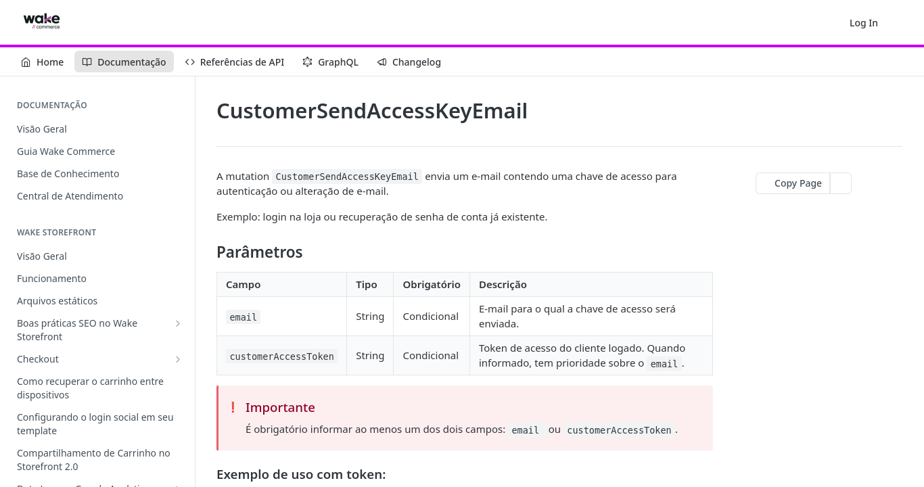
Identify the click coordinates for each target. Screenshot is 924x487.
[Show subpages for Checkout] (177, 359)
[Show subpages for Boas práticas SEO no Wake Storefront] (177, 323)
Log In (864, 22)
